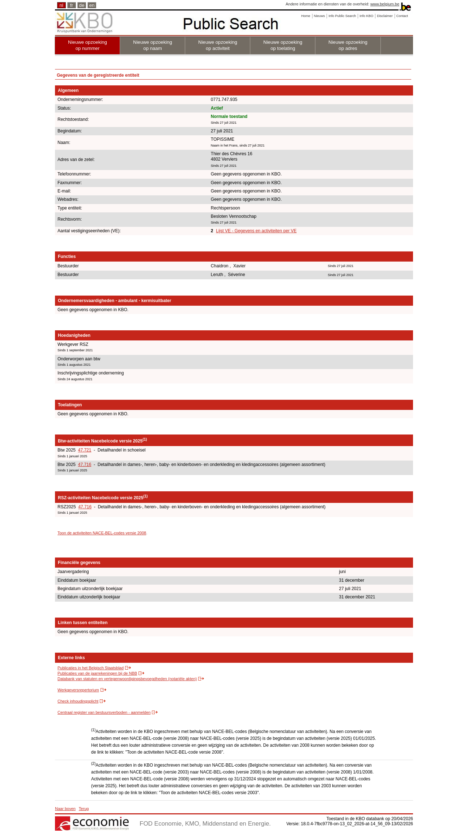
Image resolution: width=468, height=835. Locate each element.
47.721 (85, 450)
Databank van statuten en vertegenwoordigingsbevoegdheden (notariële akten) (127, 679)
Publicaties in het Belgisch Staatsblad (91, 668)
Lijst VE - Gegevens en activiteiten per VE (256, 230)
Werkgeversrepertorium (78, 690)
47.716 (85, 464)
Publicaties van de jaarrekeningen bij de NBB (97, 673)
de (82, 5)
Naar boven (65, 808)
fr (71, 5)
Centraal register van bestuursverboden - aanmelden (104, 712)
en (92, 5)
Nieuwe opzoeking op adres (347, 45)
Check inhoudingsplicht (78, 701)
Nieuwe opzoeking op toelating (282, 45)
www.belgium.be (384, 4)
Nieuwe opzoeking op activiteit (217, 45)
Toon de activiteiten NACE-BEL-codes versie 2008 (102, 533)
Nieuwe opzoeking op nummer (87, 45)
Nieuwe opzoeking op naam (152, 45)
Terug (84, 808)
